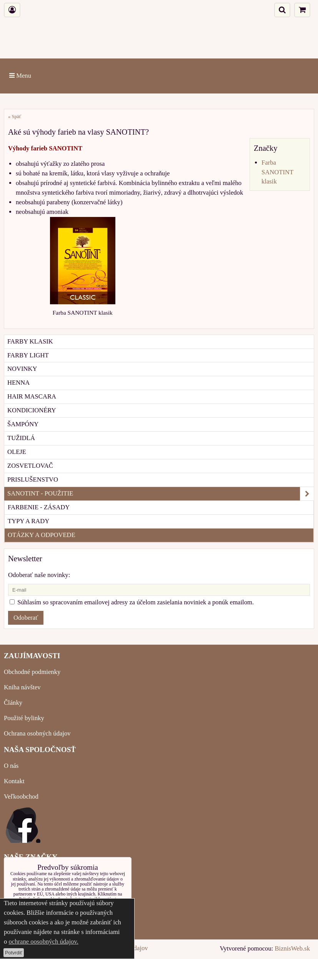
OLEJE (16, 451)
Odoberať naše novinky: (39, 575)
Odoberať (25, 617)
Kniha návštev (22, 687)
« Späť (14, 116)
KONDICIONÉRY (31, 410)
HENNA (18, 382)
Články (13, 702)
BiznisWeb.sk (292, 948)
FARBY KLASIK (30, 341)
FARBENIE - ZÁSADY (39, 507)
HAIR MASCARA (31, 396)
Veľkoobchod (21, 796)
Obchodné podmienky (32, 671)
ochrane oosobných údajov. (43, 941)
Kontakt (14, 781)
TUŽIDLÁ (21, 438)
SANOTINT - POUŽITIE (160, 493)
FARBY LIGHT (28, 355)
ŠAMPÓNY (22, 424)
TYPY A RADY (28, 521)
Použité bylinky (24, 718)
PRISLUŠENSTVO (32, 479)
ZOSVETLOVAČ (30, 465)
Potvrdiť (13, 953)
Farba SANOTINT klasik (277, 172)
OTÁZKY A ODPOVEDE (41, 535)
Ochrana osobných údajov (37, 733)
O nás (11, 765)
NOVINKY (22, 368)
